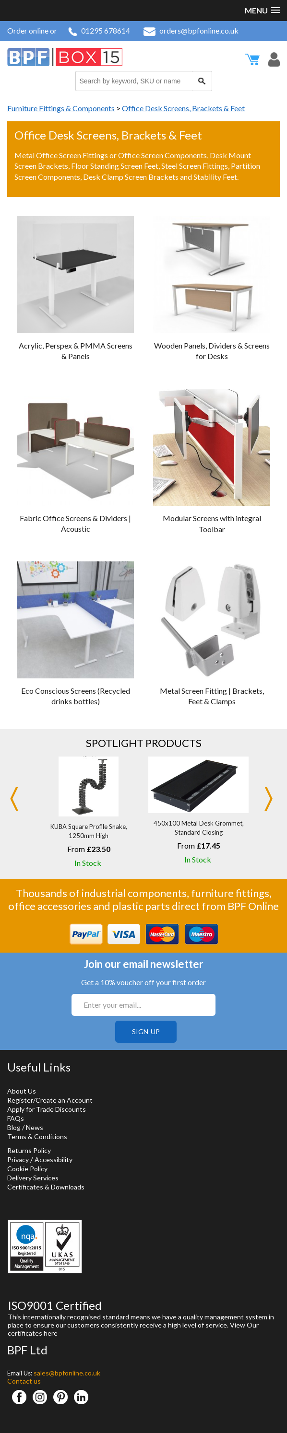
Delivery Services (33, 1178)
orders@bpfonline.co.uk (191, 30)
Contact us (24, 1381)
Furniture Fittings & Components (61, 108)
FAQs (15, 1118)
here (51, 1333)
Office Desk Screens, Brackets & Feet (183, 108)
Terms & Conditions (37, 1136)
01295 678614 (99, 30)
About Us (21, 1091)
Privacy (18, 1159)
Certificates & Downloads (45, 1187)
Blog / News (25, 1127)
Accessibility (53, 1159)
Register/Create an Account (50, 1100)
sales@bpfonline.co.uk (67, 1373)
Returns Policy (29, 1150)
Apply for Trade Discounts (46, 1109)
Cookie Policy (27, 1169)
